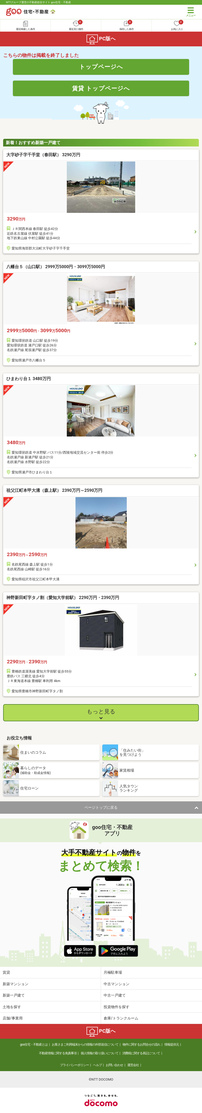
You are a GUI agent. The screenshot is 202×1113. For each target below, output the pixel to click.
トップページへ (101, 66)
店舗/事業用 (13, 1018)
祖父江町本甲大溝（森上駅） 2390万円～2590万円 (54, 490)
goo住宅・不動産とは (34, 1044)
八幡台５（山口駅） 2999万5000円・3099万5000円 (55, 266)
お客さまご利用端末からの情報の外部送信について (85, 1044)
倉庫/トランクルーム (121, 1018)
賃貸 (6, 972)
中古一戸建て (115, 995)
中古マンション (116, 984)
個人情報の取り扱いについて (99, 1053)
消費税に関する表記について (141, 1053)
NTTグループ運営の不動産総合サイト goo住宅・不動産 (38, 2)
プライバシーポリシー (74, 1065)
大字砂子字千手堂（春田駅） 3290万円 (43, 154)
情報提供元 (171, 1044)
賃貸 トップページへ (101, 88)
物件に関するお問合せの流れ (141, 1044)
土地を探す (12, 1007)
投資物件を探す (116, 1007)
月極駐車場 (113, 972)
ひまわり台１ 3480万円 (28, 378)
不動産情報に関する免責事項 (58, 1053)
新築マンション (15, 984)
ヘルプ (97, 1065)
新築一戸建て (14, 995)
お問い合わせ (114, 1065)
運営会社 (133, 1065)
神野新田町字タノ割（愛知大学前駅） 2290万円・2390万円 (62, 597)
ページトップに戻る (101, 807)
